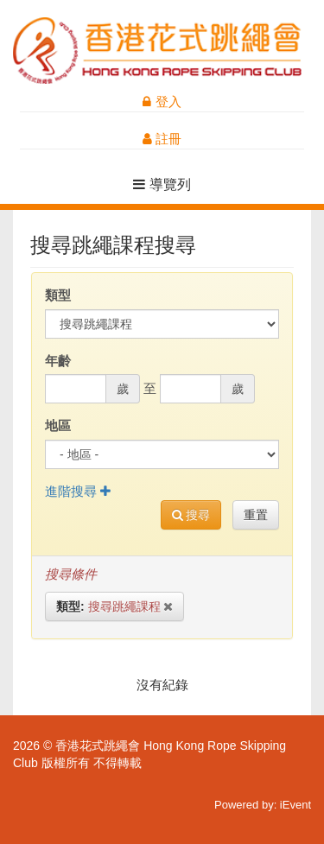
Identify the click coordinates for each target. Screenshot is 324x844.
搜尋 (191, 515)
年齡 (58, 360)
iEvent (295, 804)
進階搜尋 (78, 491)
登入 (162, 101)
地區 (58, 425)
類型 (58, 295)
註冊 (162, 138)
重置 (256, 515)
